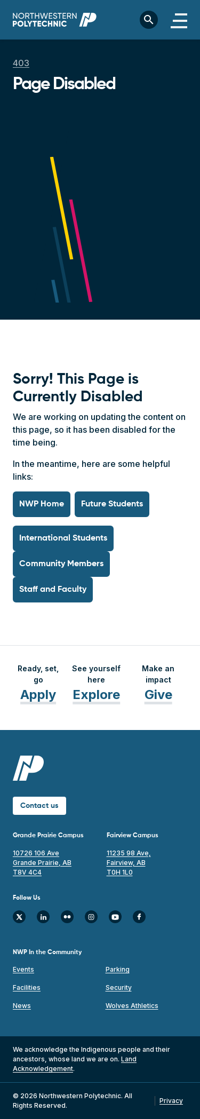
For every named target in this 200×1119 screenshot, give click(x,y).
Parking (118, 969)
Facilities (27, 987)
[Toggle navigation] (179, 19)
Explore (96, 694)
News (22, 1006)
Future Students (112, 504)
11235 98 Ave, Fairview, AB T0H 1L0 (129, 862)
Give (158, 694)
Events (23, 969)
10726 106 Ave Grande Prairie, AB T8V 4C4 (42, 862)
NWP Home (41, 504)
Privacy (171, 1101)
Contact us (39, 806)
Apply (38, 694)
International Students (63, 538)
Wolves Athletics (132, 1006)
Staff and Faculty (52, 589)
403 (21, 63)
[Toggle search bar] (149, 20)
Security (119, 987)
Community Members (61, 564)
